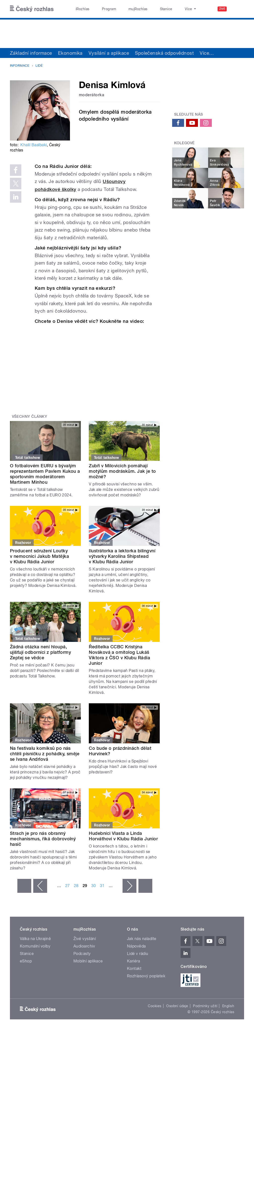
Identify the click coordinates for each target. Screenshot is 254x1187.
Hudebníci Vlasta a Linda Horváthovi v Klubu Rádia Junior (123, 836)
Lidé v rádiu (137, 953)
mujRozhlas (125, 9)
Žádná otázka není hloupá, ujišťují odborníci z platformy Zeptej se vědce (40, 652)
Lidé (39, 65)
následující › (129, 886)
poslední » (145, 886)
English (228, 1006)
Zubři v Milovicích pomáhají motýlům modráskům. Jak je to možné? (122, 471)
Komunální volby (35, 946)
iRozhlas (80, 9)
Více (207, 53)
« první (24, 886)
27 (67, 885)
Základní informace (31, 53)
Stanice (148, 9)
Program (101, 9)
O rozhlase (171, 9)
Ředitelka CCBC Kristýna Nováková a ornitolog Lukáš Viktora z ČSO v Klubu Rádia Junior (119, 655)
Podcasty (82, 953)
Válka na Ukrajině (35, 938)
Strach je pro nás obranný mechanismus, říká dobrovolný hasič (43, 839)
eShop (26, 961)
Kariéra (133, 961)
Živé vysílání (84, 938)
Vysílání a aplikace (109, 53)
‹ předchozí (40, 886)
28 (76, 885)
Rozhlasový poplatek (146, 976)
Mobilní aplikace (88, 961)
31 (102, 885)
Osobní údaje (177, 1006)
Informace (19, 65)
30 (93, 885)
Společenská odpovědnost (164, 53)
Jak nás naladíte (142, 938)
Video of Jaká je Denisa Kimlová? (93, 365)
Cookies (154, 1006)
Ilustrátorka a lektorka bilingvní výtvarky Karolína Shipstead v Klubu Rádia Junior (122, 556)
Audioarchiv (84, 946)
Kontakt (134, 968)
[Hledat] (237, 9)
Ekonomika (70, 53)
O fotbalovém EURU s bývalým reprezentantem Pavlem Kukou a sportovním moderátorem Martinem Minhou (45, 474)
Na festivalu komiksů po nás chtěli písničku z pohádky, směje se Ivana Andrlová (44, 754)
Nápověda (136, 946)
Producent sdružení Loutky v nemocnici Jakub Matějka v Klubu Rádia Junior (39, 556)
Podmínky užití (205, 1006)
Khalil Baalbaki (33, 144)
